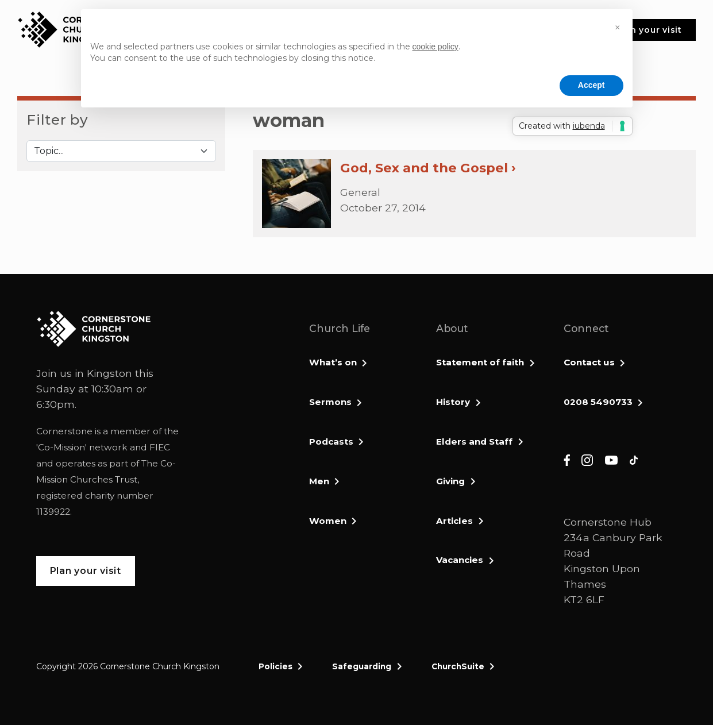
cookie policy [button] (435, 46)
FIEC (159, 447)
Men (319, 481)
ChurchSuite (457, 666)
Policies (275, 666)
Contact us (589, 362)
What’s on (333, 362)
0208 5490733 (598, 401)
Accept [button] (591, 85)
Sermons (330, 401)
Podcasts (331, 441)
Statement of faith (480, 362)
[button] (617, 27)
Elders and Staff (474, 441)
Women (327, 520)
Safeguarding (361, 666)
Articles (454, 520)
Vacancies (459, 559)
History (453, 401)
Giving (450, 481)
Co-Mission (61, 447)
